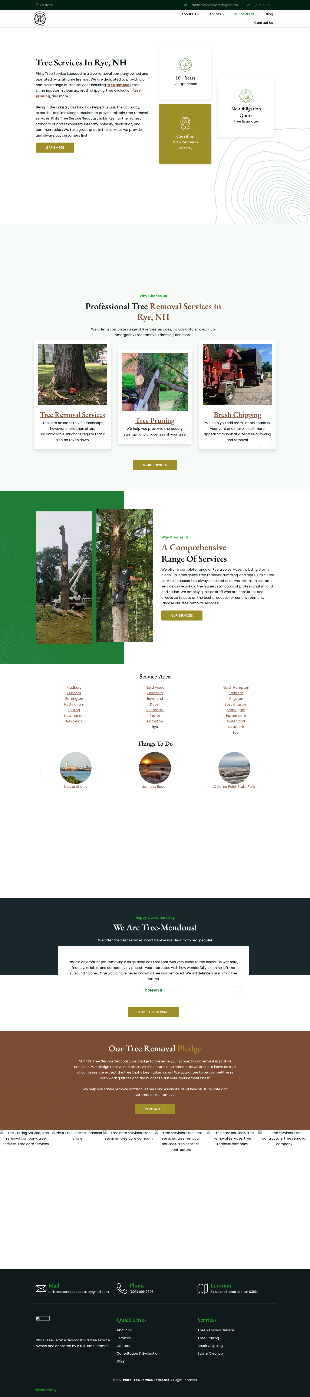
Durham (74, 693)
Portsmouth (236, 715)
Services (216, 14)
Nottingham (74, 704)
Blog (269, 14)
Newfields (74, 721)
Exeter (154, 715)
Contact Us (263, 22)
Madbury (74, 687)
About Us (190, 14)
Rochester (155, 709)
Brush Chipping (237, 414)
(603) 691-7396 (141, 1227)
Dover (155, 704)
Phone (137, 1221)
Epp (74, 709)
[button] (40, 771)
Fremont (235, 693)
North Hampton (236, 687)
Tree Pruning (155, 420)
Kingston (236, 698)
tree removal (119, 84)
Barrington (74, 698)
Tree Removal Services (72, 414)
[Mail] (41, 1224)
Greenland (236, 721)
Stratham (236, 726)
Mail (54, 1221)
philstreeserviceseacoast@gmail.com (79, 1227)
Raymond (155, 698)
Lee (236, 732)
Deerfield (155, 693)
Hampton (155, 721)
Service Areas (245, 14)
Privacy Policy (45, 1389)
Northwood (155, 687)
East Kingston (236, 704)
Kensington (236, 709)
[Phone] (122, 1224)
